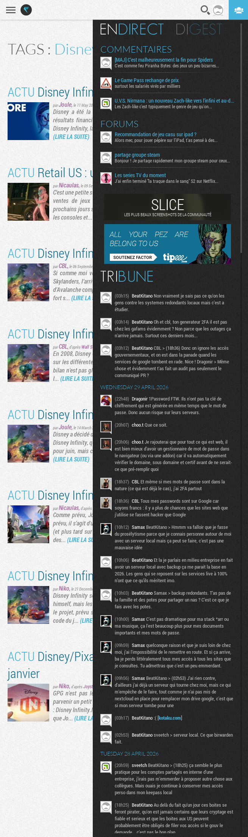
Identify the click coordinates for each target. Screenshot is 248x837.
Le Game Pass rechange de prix (147, 80)
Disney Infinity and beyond (86, 333)
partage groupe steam (137, 155)
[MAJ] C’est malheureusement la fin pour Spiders (164, 60)
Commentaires (136, 49)
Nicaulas (69, 185)
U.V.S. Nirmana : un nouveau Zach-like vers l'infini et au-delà (175, 101)
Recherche (205, 10)
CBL (63, 266)
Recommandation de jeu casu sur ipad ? (156, 134)
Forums (119, 123)
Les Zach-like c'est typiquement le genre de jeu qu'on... (163, 106)
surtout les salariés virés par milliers (147, 86)
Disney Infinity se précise (82, 494)
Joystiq (90, 686)
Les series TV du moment (140, 175)
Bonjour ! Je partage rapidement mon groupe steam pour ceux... (172, 160)
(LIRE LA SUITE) (71, 136)
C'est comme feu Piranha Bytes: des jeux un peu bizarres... (167, 65)
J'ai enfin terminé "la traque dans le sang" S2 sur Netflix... (166, 181)
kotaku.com (170, 717)
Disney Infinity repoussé (80, 413)
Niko (64, 588)
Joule (65, 104)
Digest (199, 29)
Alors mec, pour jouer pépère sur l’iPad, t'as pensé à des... (166, 140)
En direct (132, 29)
